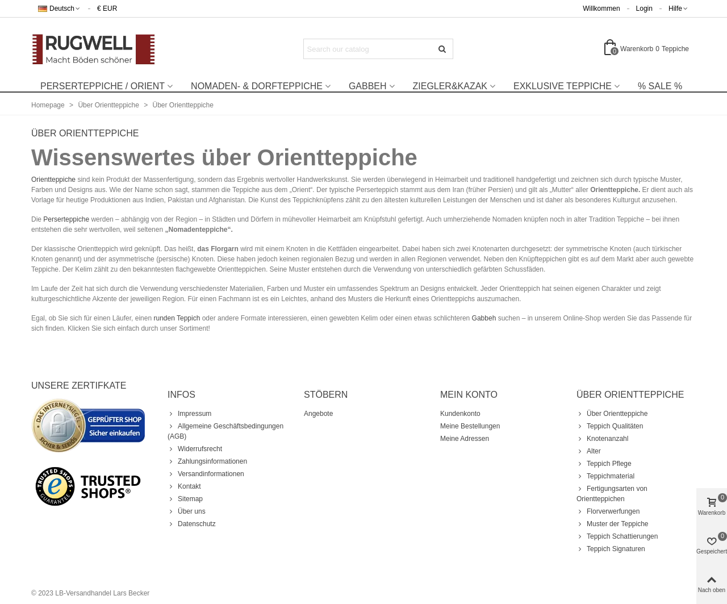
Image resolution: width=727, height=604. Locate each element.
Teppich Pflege (604, 464)
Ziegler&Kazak (450, 86)
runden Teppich (176, 318)
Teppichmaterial (605, 476)
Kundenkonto (460, 414)
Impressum (189, 414)
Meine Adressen (464, 439)
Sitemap (185, 499)
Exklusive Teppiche (562, 86)
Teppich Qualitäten (609, 426)
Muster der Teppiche (612, 524)
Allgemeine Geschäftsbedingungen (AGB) (225, 430)
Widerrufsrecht (195, 449)
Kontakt (184, 486)
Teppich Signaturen (610, 549)
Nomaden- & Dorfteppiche (257, 86)
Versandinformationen (206, 474)
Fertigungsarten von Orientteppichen (611, 493)
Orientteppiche (53, 180)
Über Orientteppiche (611, 414)
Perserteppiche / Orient (102, 86)
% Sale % (660, 86)
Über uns (187, 511)
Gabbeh (368, 86)
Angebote (318, 414)
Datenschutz (192, 524)
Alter (588, 451)
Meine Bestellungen (470, 426)
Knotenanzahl (602, 439)
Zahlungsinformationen (207, 461)
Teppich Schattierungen (617, 536)
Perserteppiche (66, 219)
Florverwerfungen (608, 511)
